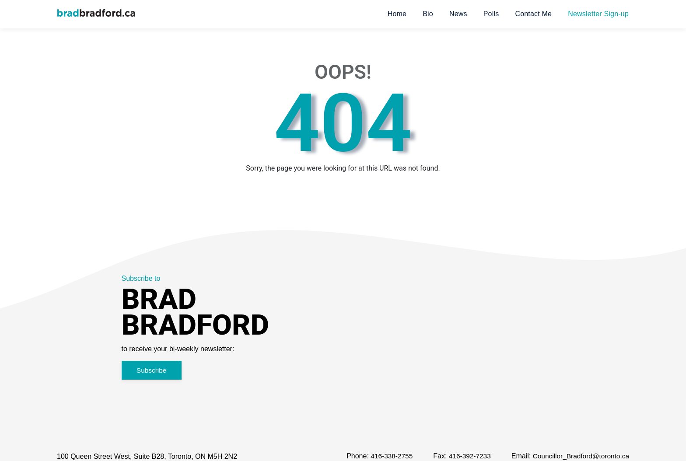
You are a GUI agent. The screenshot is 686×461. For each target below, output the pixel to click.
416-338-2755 (385, 457)
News (458, 13)
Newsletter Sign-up (598, 13)
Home (397, 13)
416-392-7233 (465, 457)
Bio (428, 13)
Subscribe (154, 370)
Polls (491, 13)
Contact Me (533, 13)
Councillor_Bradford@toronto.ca (579, 457)
